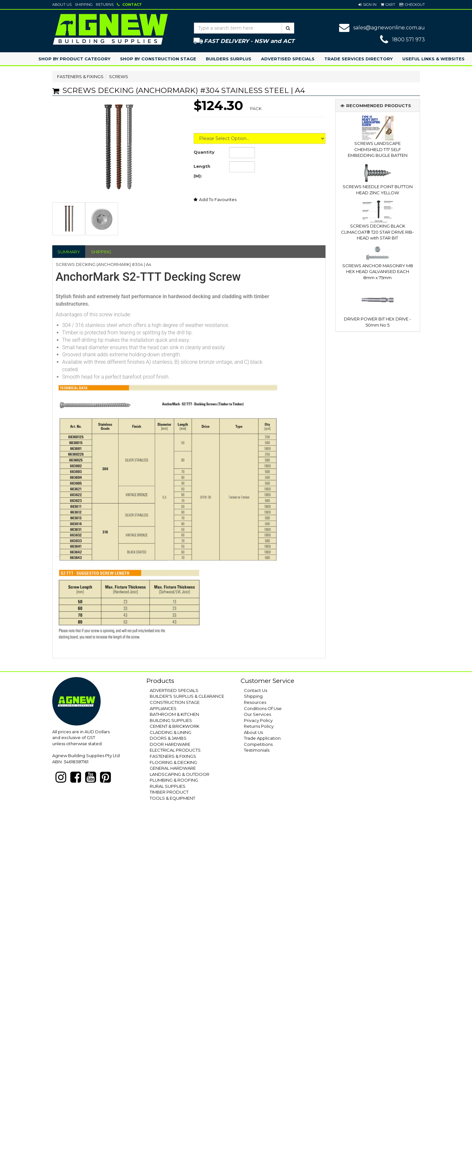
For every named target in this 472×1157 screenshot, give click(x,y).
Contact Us (255, 690)
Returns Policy (259, 726)
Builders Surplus (228, 58)
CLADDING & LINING (170, 732)
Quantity (204, 152)
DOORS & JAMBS (168, 738)
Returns (105, 4)
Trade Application (262, 738)
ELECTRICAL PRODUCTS (175, 750)
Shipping (84, 4)
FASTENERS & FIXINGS (80, 76)
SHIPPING (101, 251)
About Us (62, 4)
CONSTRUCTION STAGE (175, 702)
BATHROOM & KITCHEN (174, 714)
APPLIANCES (163, 708)
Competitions (258, 744)
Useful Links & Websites (433, 58)
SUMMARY (68, 251)
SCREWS (118, 76)
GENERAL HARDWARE (173, 768)
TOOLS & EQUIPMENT (172, 798)
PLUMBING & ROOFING (174, 780)
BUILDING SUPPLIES (171, 720)
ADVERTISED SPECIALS (174, 690)
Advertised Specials (288, 58)
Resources (255, 702)
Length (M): (202, 171)
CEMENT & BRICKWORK (174, 726)
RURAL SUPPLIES (168, 786)
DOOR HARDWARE (170, 744)
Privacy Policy (258, 720)
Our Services (257, 714)
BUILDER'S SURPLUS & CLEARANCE (187, 696)
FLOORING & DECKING (173, 762)
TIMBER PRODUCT (169, 792)
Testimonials (256, 750)
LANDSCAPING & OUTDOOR (179, 774)
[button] (367, 4)
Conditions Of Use (263, 708)
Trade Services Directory (358, 58)
